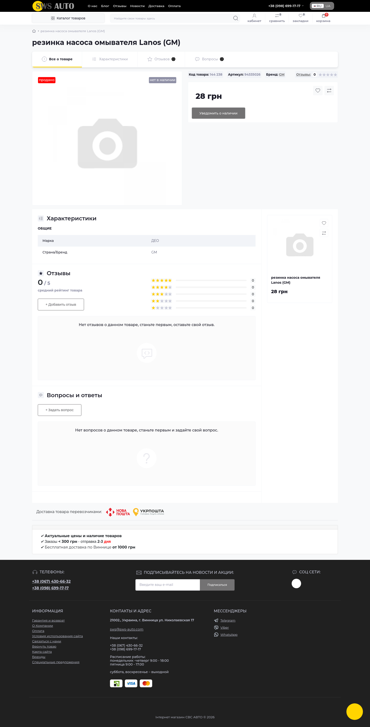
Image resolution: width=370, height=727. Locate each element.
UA (328, 6)
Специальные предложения (56, 662)
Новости (137, 6)
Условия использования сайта (57, 636)
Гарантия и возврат (48, 620)
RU (318, 6)
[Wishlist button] (318, 90)
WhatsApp (228, 634)
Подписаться (217, 585)
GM (281, 74)
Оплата (174, 6)
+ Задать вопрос (60, 410)
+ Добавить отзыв (61, 304)
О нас (92, 6)
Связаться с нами (46, 641)
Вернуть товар (44, 646)
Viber (224, 627)
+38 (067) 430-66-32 (51, 581)
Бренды (38, 657)
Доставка (156, 6)
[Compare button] (329, 90)
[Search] (235, 18)
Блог (105, 6)
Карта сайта (42, 651)
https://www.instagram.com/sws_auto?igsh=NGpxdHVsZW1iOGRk (296, 583)
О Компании (42, 625)
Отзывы (119, 6)
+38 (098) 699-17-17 (50, 588)
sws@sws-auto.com (126, 629)
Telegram (227, 620)
